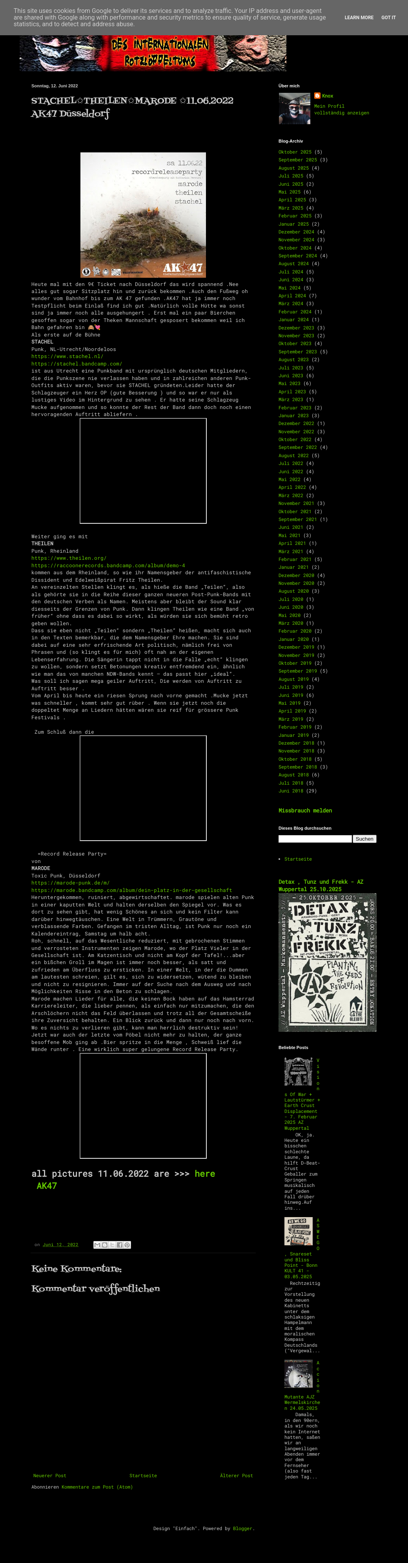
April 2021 (292, 543)
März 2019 (291, 719)
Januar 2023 (294, 415)
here (202, 1173)
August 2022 (294, 455)
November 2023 (296, 335)
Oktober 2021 (295, 511)
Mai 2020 (290, 615)
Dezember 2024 (296, 231)
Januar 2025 (294, 224)
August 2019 (294, 679)
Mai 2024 (290, 287)
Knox (327, 95)
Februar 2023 (295, 407)
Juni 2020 (291, 607)
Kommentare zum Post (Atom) (97, 1486)
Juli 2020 (291, 599)
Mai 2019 (290, 703)
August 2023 (294, 359)
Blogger (242, 1528)
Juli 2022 (291, 463)
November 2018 (296, 750)
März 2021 (291, 551)
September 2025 (298, 159)
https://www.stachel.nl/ (67, 356)
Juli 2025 (291, 175)
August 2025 (294, 168)
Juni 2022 (291, 471)
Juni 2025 (291, 184)
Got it (388, 17)
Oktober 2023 (295, 343)
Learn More (359, 17)
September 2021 (298, 519)
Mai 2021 (290, 535)
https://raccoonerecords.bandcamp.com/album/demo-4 (108, 565)
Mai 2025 (290, 191)
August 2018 (294, 774)
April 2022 (292, 487)
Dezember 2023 (296, 327)
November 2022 (296, 431)
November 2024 (296, 239)
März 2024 (291, 303)
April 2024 (292, 295)
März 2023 (291, 399)
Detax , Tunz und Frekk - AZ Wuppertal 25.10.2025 (321, 885)
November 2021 (296, 503)
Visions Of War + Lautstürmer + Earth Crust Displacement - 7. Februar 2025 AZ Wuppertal (302, 1094)
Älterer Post (236, 1475)
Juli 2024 (291, 271)
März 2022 (291, 495)
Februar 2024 (295, 311)
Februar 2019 (295, 727)
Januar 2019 (294, 735)
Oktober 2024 (295, 247)
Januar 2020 (294, 639)
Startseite (143, 1475)
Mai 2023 (290, 383)
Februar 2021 (295, 559)
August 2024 (294, 263)
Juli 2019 (291, 687)
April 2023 (292, 391)
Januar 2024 (294, 319)
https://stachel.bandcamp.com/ (76, 363)
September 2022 (298, 447)
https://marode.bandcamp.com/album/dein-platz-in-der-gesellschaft (131, 890)
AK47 (46, 1185)
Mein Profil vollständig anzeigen (341, 109)
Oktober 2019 (295, 663)
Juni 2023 (291, 375)
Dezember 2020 (296, 575)
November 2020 (296, 583)
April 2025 (292, 199)
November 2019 (296, 655)
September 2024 (298, 255)
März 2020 (291, 623)
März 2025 (291, 207)
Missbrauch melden (305, 810)
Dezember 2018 (296, 743)
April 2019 (292, 710)
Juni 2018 (291, 790)
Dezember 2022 (296, 423)
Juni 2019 (291, 695)
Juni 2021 (291, 527)
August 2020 (294, 591)
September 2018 (298, 766)
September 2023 (298, 351)
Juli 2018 (291, 783)
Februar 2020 (295, 631)
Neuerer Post (49, 1475)
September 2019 (298, 671)
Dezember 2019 (296, 647)
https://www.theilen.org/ (69, 557)
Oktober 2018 (295, 759)
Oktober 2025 (295, 151)
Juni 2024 (291, 279)
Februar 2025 (295, 215)
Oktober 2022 (295, 439)
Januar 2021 (294, 567)
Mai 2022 (290, 479)
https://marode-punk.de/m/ (70, 882)
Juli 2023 (291, 367)
